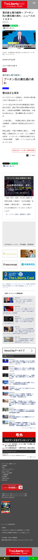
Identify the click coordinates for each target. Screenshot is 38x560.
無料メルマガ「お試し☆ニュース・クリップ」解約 (14, 495)
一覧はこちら (32, 457)
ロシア (26, 286)
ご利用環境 (5, 474)
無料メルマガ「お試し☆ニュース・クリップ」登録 (14, 493)
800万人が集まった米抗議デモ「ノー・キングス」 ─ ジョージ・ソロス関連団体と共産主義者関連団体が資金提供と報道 (22, 411)
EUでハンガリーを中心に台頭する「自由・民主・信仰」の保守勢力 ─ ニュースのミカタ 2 (24, 301)
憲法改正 (8, 284)
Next (33, 155)
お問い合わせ (5, 478)
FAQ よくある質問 (7, 473)
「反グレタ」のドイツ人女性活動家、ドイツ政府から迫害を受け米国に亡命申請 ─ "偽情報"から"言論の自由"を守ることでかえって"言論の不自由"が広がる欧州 (18, 331)
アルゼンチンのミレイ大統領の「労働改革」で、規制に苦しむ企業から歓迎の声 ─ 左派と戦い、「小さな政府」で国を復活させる (22, 395)
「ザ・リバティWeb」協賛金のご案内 (17, 214)
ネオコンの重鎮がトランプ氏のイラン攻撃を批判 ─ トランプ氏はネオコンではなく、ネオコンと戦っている (22, 370)
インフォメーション (9, 451)
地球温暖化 (21, 286)
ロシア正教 (15, 286)
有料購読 (4, 465)
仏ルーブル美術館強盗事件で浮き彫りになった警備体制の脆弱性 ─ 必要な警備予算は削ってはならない (24, 340)
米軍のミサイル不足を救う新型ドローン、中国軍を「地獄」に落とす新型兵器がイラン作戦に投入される (22, 377)
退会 (3, 467)
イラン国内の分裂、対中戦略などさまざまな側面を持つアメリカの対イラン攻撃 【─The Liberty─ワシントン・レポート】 (22, 363)
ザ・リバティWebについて (9, 463)
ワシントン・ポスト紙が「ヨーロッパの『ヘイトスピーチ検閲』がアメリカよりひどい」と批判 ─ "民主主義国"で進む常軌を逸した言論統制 (18, 311)
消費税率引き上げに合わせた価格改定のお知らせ (14, 455)
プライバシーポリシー (8, 469)
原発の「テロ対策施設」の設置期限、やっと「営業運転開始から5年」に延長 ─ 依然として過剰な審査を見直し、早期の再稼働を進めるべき (22, 424)
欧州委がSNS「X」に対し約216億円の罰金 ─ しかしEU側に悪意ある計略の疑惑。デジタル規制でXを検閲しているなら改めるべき (18, 321)
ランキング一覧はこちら (29, 428)
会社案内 (4, 476)
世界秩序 (9, 286)
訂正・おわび (5, 471)
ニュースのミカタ (16, 284)
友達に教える (9, 28)
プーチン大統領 (25, 284)
